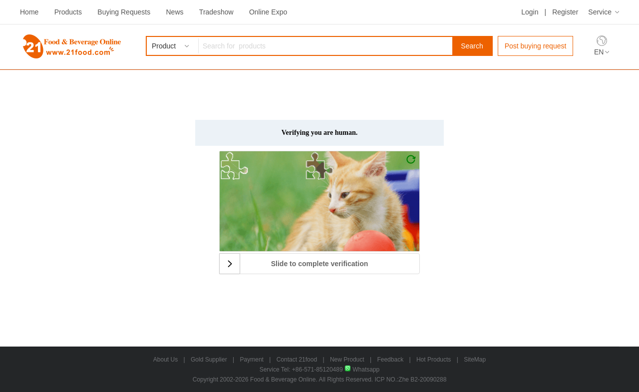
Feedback (390, 359)
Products (68, 12)
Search (472, 46)
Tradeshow (216, 12)
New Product (347, 359)
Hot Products (433, 359)
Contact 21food (297, 359)
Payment (252, 359)
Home (29, 12)
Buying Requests (123, 12)
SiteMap (475, 359)
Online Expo (268, 12)
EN (599, 52)
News (174, 12)
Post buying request (536, 46)
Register (565, 12)
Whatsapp (361, 369)
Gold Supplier (209, 359)
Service (600, 12)
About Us (165, 359)
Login (529, 12)
